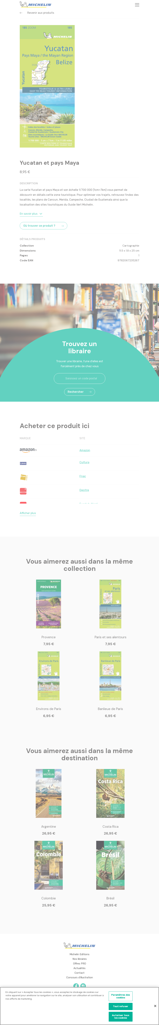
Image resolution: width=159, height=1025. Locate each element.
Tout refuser (120, 1007)
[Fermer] (155, 1006)
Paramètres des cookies (120, 997)
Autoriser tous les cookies (120, 1017)
